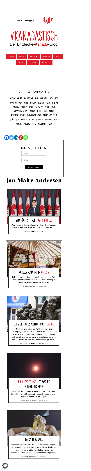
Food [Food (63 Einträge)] (52, 98)
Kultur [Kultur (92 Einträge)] (48, 102)
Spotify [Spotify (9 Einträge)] (46, 115)
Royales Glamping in (34, 272)
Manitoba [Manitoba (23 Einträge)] (16, 106)
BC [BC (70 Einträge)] (32, 98)
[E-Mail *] (33, 160)
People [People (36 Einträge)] (39, 111)
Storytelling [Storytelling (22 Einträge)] (53, 115)
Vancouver (34, 56)
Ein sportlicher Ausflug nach (34, 324)
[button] (5, 466)
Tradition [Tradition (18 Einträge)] (31, 119)
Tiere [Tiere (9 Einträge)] (18, 119)
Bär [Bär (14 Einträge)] (37, 98)
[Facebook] (6, 137)
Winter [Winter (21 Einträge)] (34, 123)
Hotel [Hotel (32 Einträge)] (26, 102)
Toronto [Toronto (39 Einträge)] (24, 119)
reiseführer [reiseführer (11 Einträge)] (14, 115)
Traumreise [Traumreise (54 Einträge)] (40, 119)
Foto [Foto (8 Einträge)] (57, 98)
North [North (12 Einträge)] (53, 106)
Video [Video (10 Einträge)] (56, 119)
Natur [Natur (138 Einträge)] (47, 106)
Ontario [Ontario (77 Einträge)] (26, 111)
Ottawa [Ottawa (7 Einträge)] (33, 111)
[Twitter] (11, 137)
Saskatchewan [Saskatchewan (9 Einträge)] (32, 115)
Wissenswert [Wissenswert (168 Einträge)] (42, 123)
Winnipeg (33, 62)
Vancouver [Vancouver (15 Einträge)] (49, 119)
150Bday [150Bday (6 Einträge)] (13, 98)
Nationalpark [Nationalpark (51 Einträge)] (39, 106)
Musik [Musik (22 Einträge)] (31, 106)
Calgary (21, 62)
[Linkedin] (16, 137)
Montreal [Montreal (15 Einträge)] (24, 106)
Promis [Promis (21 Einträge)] (45, 111)
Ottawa (21, 56)
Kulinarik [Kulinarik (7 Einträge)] (41, 102)
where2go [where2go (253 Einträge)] (27, 123)
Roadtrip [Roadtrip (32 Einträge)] (22, 115)
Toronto (11, 56)
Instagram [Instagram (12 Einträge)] (33, 102)
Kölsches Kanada (34, 439)
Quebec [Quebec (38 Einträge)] (52, 111)
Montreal (46, 56)
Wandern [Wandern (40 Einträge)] (19, 123)
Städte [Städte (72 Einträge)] (12, 119)
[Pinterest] (20, 137)
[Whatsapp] (25, 137)
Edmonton (46, 62)
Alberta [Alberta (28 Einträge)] (20, 98)
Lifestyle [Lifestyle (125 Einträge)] (55, 102)
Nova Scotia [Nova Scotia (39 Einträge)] (18, 111)
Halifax (57, 56)
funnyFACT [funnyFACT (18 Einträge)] (14, 102)
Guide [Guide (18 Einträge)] (20, 102)
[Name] (33, 153)
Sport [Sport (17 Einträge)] (39, 115)
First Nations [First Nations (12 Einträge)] (44, 98)
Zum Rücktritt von (34, 220)
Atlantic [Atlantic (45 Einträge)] (27, 98)
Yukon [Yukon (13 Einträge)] (50, 123)
